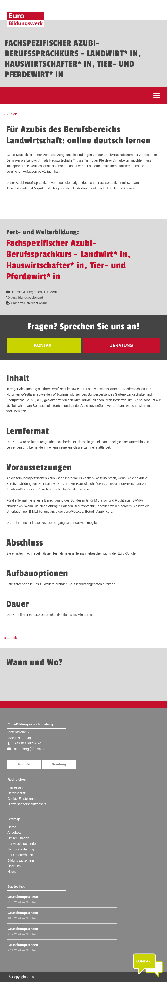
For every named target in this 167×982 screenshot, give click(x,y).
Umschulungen (18, 838)
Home (11, 827)
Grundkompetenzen (22, 897)
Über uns (14, 866)
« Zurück (10, 114)
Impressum (15, 787)
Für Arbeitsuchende (21, 844)
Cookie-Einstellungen (22, 798)
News (11, 871)
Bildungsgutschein (20, 860)
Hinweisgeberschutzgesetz (26, 804)
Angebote (14, 832)
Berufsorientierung (20, 849)
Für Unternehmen (20, 855)
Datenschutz (16, 793)
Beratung (59, 764)
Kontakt (24, 764)
